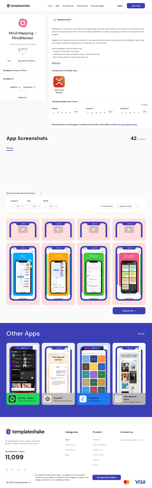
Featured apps (97, 5)
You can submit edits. (128, 124)
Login (119, 5)
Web (57, 5)
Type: (29, 201)
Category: (14, 201)
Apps (50, 5)
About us (96, 439)
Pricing (95, 465)
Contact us (97, 450)
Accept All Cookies (106, 477)
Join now (135, 5)
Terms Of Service (100, 445)
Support (96, 460)
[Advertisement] (76, 171)
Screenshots (68, 5)
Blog (67, 455)
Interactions (82, 5)
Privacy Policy (98, 455)
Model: (45, 201)
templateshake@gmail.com (131, 440)
